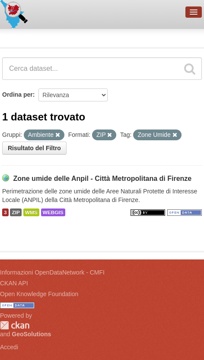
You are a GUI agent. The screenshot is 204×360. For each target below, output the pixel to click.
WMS (31, 212)
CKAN (14, 325)
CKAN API (14, 283)
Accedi (9, 347)
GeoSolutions (31, 334)
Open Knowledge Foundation (39, 294)
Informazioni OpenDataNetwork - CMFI (52, 272)
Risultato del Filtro (34, 148)
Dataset (15, 36)
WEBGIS (53, 212)
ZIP (15, 212)
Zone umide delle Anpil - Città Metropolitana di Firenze (102, 178)
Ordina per (17, 94)
